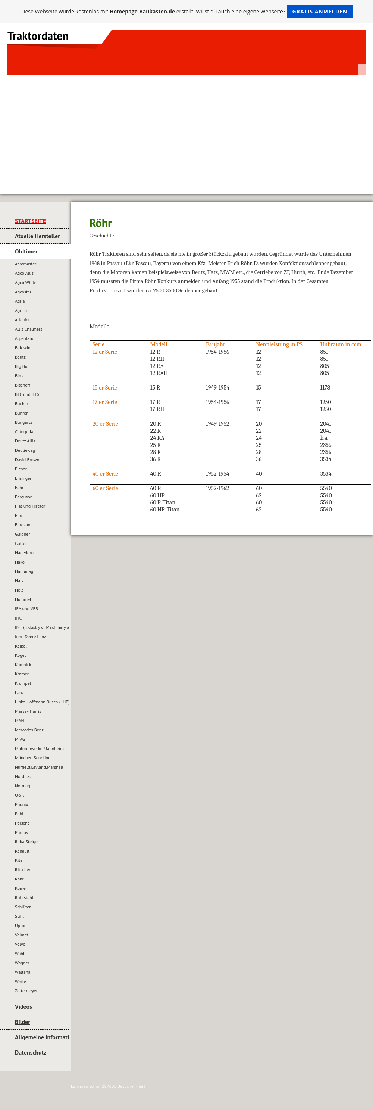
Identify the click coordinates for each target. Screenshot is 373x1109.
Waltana (22, 972)
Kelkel (21, 646)
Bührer (21, 413)
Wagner (22, 962)
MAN (19, 720)
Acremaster (25, 264)
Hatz (19, 580)
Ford (19, 515)
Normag (22, 785)
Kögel (20, 655)
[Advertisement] (186, 131)
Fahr (19, 487)
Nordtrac (23, 776)
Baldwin (23, 347)
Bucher (21, 403)
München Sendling (33, 757)
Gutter (21, 543)
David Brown (27, 459)
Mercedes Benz (29, 729)
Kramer (22, 674)
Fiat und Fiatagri (30, 506)
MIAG (20, 739)
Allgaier (22, 319)
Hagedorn (24, 552)
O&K (19, 795)
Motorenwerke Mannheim (39, 748)
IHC (18, 618)
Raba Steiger (27, 841)
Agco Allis (24, 273)
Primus (21, 832)
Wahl (19, 953)
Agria (20, 301)
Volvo (20, 944)
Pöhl (19, 813)
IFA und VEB (26, 608)
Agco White (26, 282)
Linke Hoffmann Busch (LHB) (42, 702)
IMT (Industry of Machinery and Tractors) (42, 627)
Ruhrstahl (24, 897)
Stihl (19, 916)
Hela (19, 590)
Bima (20, 375)
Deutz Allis (25, 441)
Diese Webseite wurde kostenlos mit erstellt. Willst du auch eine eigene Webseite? (186, 11)
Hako (20, 562)
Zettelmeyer (26, 990)
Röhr (19, 879)
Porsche (22, 823)
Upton (20, 925)
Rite (18, 860)
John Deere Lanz (30, 636)
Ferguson (23, 497)
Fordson (22, 524)
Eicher (21, 469)
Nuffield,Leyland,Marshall (39, 767)
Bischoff (22, 385)
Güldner (22, 534)
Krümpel (23, 683)
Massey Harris (28, 711)
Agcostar (23, 291)
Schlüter (23, 907)
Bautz (20, 357)
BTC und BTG (27, 394)
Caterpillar (25, 431)
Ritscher (23, 869)
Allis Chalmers (28, 329)
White (20, 981)
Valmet (21, 935)
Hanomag (24, 571)
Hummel (23, 599)
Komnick (23, 664)
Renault (22, 851)
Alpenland (24, 338)
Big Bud (22, 366)
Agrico (21, 310)
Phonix (21, 804)
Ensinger (23, 478)
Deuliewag (25, 450)
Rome (20, 888)
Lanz (19, 692)
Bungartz (23, 422)
